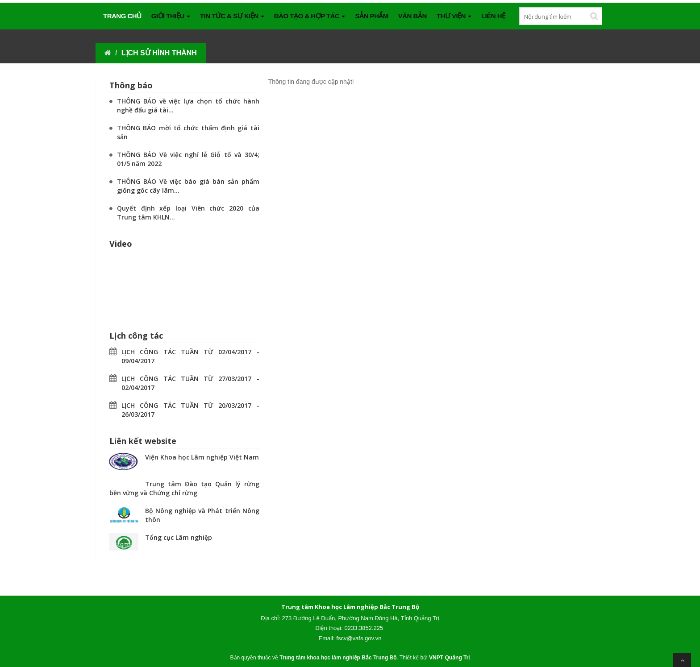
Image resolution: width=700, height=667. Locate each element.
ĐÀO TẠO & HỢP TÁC (310, 16)
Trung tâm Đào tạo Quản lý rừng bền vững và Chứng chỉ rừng (184, 488)
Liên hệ (493, 16)
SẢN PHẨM (371, 16)
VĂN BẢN (412, 16)
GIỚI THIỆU (170, 16)
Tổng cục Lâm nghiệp (178, 537)
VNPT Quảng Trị (449, 658)
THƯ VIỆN (454, 16)
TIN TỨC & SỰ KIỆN (232, 16)
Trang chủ (122, 16)
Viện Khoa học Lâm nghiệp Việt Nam (202, 457)
